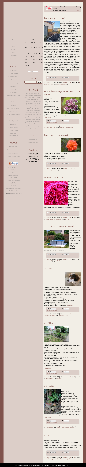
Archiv (13, 46)
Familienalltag (49, 459)
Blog (13, 43)
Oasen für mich (48, 261)
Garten (59, 84)
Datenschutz (13, 55)
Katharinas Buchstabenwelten (13, 180)
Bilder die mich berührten (13, 150)
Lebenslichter (13, 174)
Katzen (64, 459)
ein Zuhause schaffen (13, 76)
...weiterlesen (47, 74)
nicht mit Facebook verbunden (48, 77)
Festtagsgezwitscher (49, 315)
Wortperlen (13, 169)
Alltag (58, 459)
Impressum (13, 52)
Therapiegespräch (13, 121)
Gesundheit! (63, 170)
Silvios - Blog (13, 177)
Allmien (13, 187)
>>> (40, 42)
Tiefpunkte (13, 105)
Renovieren (64, 427)
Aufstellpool (59, 261)
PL (70, 82)
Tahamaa (13, 183)
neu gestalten (70, 427)
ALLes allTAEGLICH (13, 167)
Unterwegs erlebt (13, 130)
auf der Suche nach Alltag (13, 114)
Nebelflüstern (13, 102)
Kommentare (66, 82)
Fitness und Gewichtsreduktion (53, 219)
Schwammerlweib (13, 190)
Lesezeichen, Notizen (13, 153)
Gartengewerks (69, 127)
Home (13, 39)
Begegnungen (49, 427)
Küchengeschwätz (13, 117)
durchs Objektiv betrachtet (13, 95)
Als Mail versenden (52, 79)
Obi (61, 459)
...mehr (78, 10)
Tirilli (13, 172)
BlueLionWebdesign (16, 193)
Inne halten (47, 82)
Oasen (66, 315)
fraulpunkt (13, 179)
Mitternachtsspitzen (13, 175)
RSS (72, 168)
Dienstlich (61, 127)
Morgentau (13, 185)
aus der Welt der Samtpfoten (13, 83)
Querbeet (53, 170)
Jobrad (67, 219)
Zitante (13, 170)
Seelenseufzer (13, 98)
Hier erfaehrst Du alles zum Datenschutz (53, 465)
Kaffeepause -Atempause (13, 108)
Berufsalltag (64, 84)
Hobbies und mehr (13, 73)
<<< (26, 42)
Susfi (13, 182)
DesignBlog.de (33, 139)
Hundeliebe (61, 315)
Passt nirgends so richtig (13, 156)
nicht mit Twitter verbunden (63, 77)
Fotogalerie (13, 58)
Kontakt (13, 49)
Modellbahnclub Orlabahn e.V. (13, 188)
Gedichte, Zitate (13, 146)
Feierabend (65, 261)
